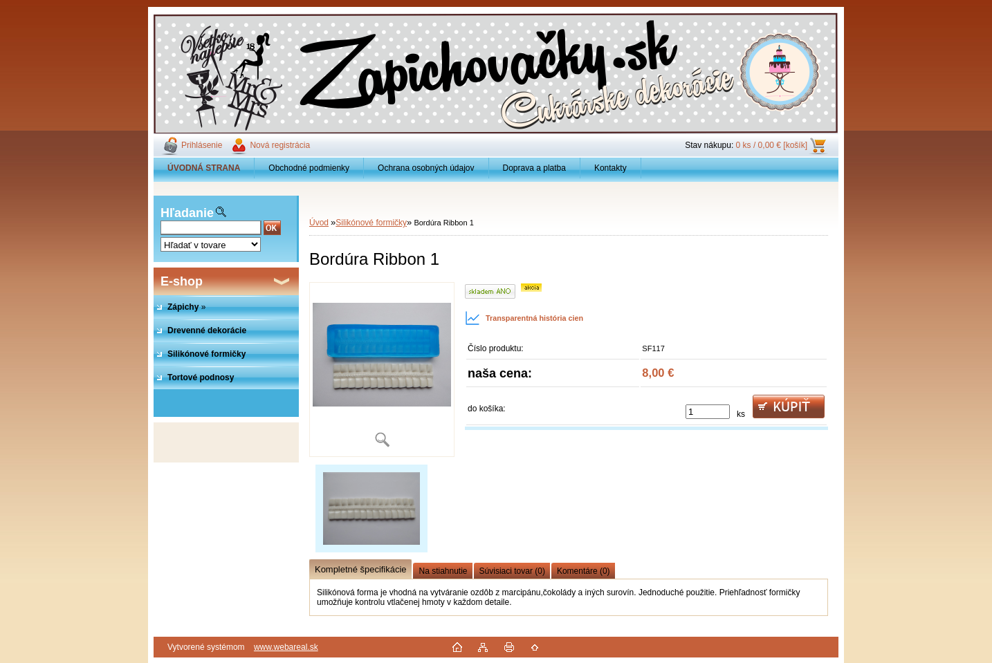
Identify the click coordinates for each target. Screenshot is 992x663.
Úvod (319, 222)
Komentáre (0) (583, 571)
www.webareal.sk (286, 647)
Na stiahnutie (443, 571)
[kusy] (708, 411)
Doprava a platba (534, 168)
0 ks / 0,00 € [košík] (771, 145)
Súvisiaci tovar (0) (512, 571)
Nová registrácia (280, 145)
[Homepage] (204, 168)
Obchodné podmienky (308, 168)
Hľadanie (187, 213)
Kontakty (610, 168)
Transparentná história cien (524, 318)
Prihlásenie (201, 145)
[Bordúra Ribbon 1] (382, 369)
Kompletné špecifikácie (360, 569)
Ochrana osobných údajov (426, 168)
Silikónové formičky (371, 222)
